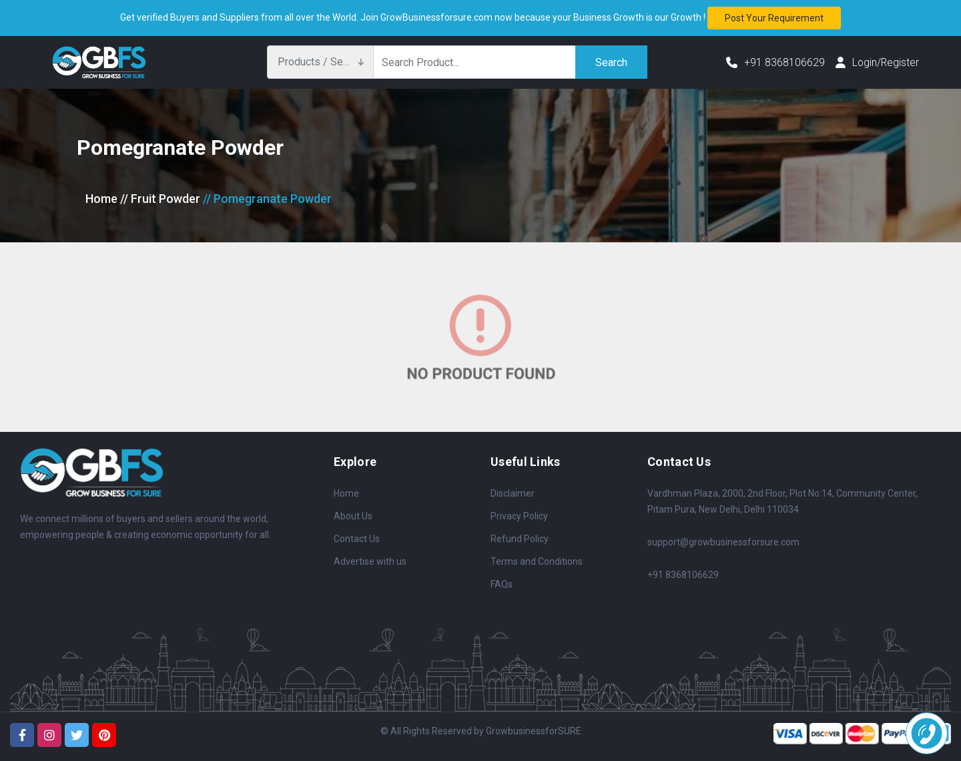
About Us (353, 516)
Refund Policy (520, 538)
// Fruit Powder (160, 199)
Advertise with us (370, 561)
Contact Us (357, 538)
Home (101, 199)
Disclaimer (513, 493)
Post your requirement (774, 18)
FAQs (502, 584)
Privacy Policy (519, 516)
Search (611, 61)
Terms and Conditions (537, 561)
